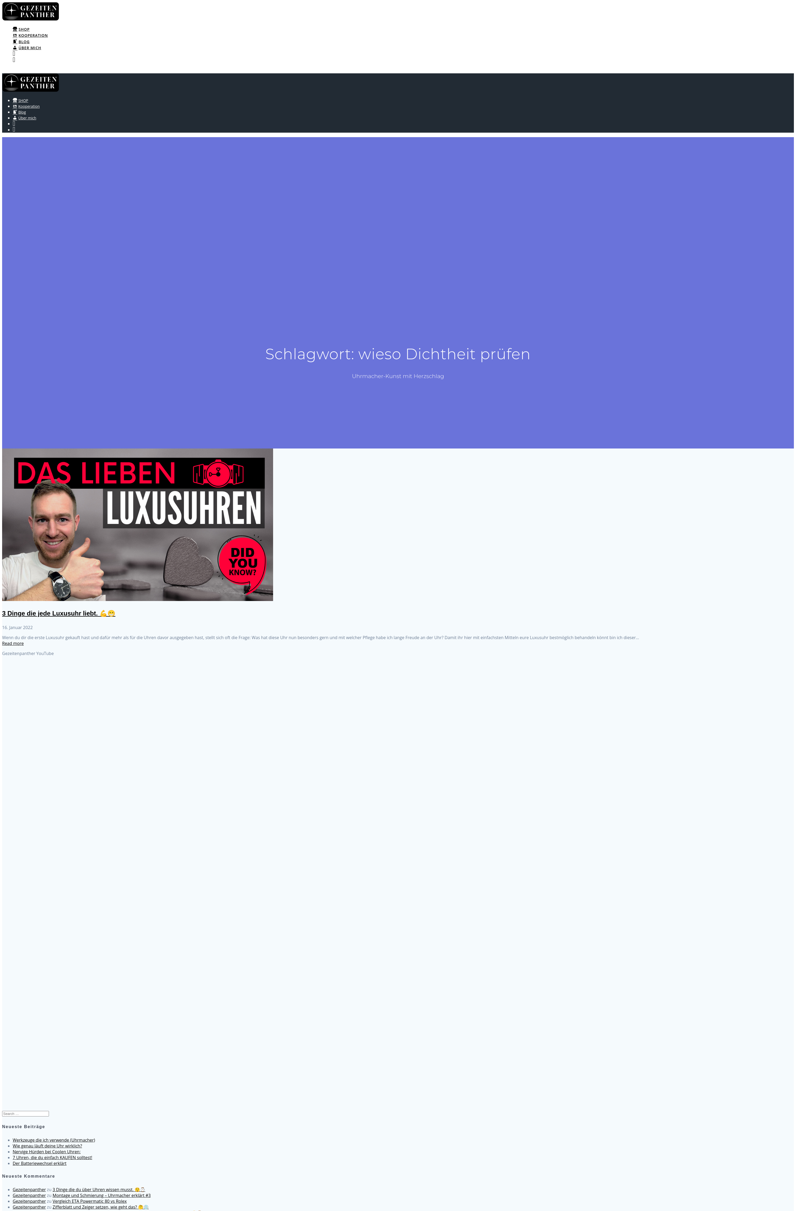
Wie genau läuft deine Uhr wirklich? (47, 1146)
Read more (13, 643)
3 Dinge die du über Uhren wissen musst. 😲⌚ (99, 1189)
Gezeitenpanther (29, 1189)
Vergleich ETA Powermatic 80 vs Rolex (90, 1201)
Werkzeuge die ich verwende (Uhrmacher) (54, 1140)
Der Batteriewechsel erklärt (39, 1163)
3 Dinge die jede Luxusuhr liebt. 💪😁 (58, 613)
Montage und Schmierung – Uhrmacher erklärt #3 (102, 1195)
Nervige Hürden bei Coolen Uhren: (47, 1152)
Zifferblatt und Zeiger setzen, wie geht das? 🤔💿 (101, 1207)
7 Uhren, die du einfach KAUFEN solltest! (52, 1157)
